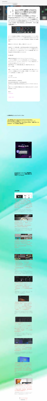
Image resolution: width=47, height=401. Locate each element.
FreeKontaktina (6, 1)
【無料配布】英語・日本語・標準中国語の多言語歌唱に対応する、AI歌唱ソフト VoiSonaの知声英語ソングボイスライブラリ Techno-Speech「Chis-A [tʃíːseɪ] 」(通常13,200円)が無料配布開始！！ (23, 223)
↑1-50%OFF (13, 10)
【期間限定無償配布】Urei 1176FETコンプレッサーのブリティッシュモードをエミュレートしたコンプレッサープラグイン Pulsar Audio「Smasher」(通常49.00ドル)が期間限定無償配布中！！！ (23, 387)
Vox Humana (10, 93)
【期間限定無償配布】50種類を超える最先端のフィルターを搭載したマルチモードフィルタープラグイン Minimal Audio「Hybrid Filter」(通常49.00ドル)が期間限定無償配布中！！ (23, 347)
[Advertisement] (23, 108)
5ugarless (26, 399)
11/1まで (13, 14)
